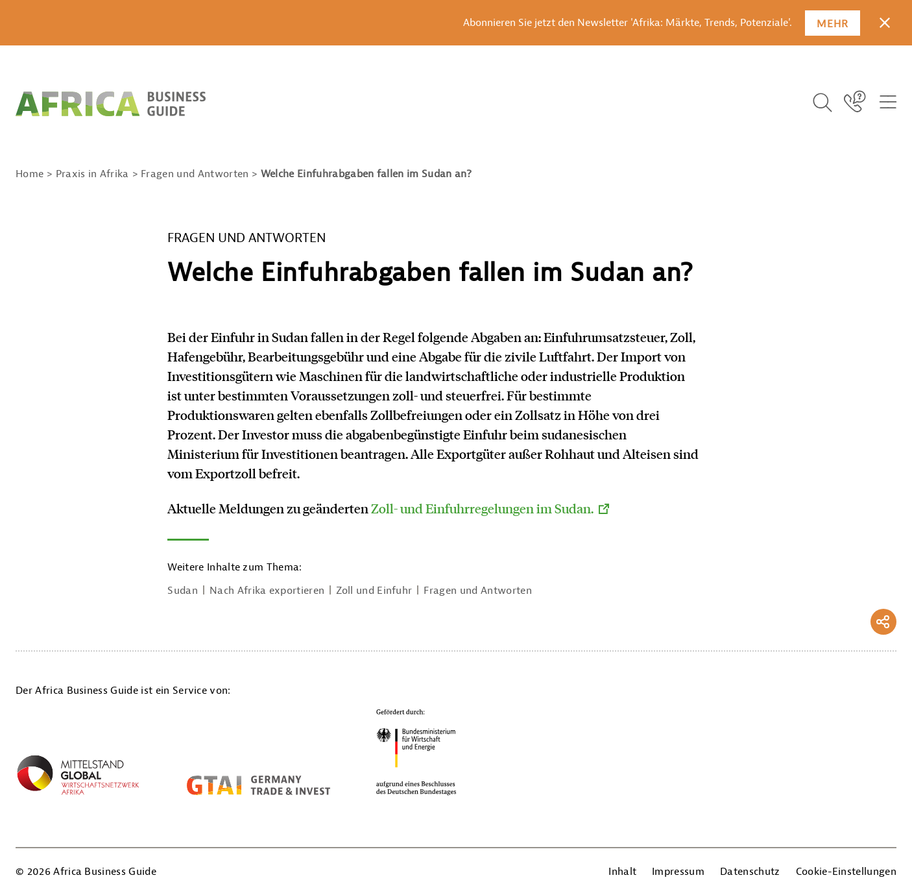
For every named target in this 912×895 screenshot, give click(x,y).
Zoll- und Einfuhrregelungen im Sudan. (482, 508)
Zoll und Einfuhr (374, 590)
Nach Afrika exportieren (267, 590)
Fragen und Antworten (477, 590)
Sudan (182, 590)
